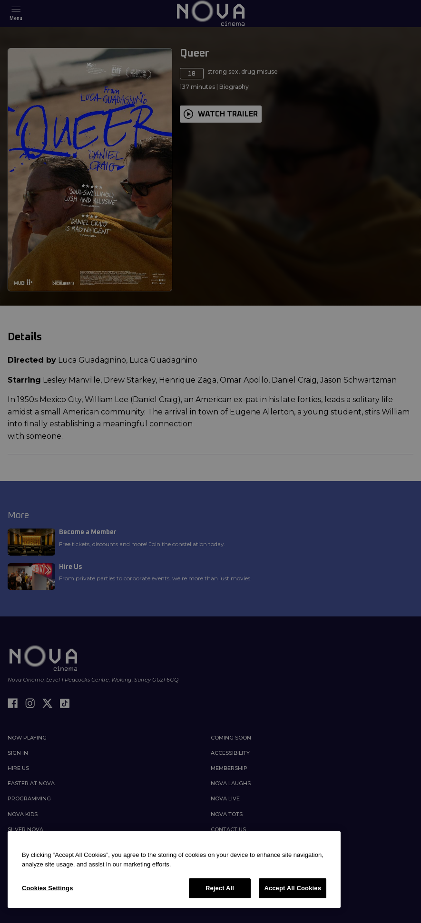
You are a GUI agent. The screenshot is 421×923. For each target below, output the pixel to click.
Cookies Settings (47, 888)
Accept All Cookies (292, 888)
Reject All (220, 888)
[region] (174, 869)
